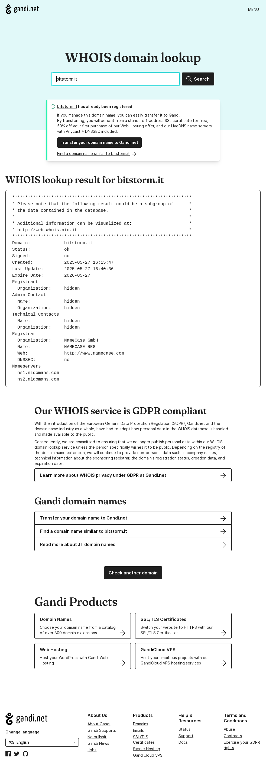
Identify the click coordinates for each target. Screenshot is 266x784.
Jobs (91, 749)
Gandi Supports (101, 730)
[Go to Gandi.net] (22, 9)
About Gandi (98, 724)
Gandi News (98, 743)
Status (184, 729)
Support (186, 735)
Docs (183, 742)
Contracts (233, 735)
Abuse (229, 729)
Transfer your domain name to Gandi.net (99, 142)
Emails (138, 730)
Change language (22, 732)
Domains (140, 724)
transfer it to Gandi (161, 115)
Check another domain (133, 572)
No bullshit (96, 737)
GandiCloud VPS (148, 755)
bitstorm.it (67, 106)
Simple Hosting (146, 748)
